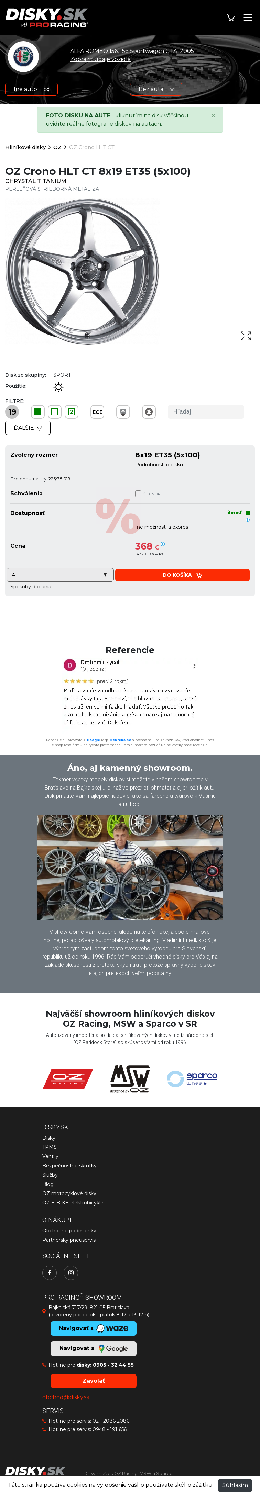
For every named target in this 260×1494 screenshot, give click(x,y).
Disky (48, 1138)
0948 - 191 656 (110, 1429)
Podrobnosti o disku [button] (159, 465)
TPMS (49, 1147)
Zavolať (94, 1381)
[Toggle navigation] (247, 17)
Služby (50, 1175)
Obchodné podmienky (69, 1230)
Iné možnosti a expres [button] (161, 527)
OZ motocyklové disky (69, 1193)
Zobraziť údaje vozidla (100, 59)
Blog (48, 1184)
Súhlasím (235, 1485)
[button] (30, 587)
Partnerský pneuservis (69, 1240)
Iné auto (31, 89)
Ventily (50, 1156)
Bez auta (156, 89)
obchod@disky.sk (66, 1397)
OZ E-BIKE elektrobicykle (73, 1203)
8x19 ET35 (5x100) (167, 455)
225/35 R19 (59, 479)
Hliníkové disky (25, 147)
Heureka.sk (120, 740)
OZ (57, 147)
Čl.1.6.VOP (152, 493)
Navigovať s (93, 1349)
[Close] (213, 115)
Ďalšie (28, 428)
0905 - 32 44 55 (113, 1365)
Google (93, 740)
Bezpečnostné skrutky (69, 1166)
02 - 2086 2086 (111, 1421)
